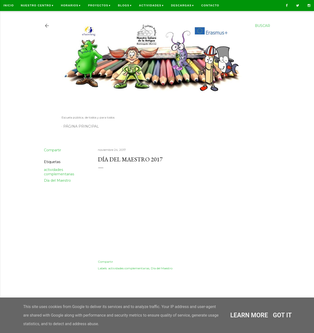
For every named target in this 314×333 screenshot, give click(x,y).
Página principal (81, 126)
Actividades (151, 5)
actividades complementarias (59, 171)
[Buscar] (262, 26)
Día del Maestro (57, 180)
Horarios (71, 5)
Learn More (249, 315)
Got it (282, 315)
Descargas (182, 5)
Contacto (210, 5)
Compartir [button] (52, 150)
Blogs (125, 5)
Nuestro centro (37, 5)
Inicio (8, 5)
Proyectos (99, 5)
